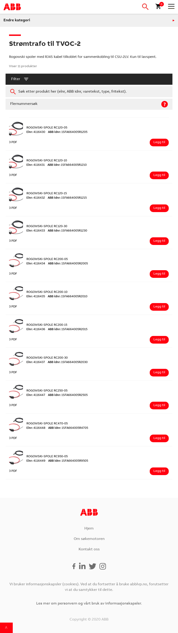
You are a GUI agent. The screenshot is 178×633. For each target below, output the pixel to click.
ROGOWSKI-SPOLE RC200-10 (46, 292)
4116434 (35, 263)
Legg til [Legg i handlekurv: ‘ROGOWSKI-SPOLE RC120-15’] (159, 208)
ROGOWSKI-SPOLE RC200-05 (47, 259)
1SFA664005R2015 (67, 329)
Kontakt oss (89, 549)
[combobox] (89, 91)
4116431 (35, 165)
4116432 (35, 198)
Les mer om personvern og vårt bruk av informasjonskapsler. (89, 603)
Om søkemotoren (89, 539)
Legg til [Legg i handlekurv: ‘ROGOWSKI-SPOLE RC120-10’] (159, 175)
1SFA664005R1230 (67, 230)
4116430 (35, 132)
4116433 (35, 230)
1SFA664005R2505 (68, 395)
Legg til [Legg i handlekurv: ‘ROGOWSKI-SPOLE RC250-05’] (159, 405)
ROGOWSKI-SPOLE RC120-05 (46, 127)
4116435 (35, 296)
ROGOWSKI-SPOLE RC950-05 (47, 456)
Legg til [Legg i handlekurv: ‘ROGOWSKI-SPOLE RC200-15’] (159, 339)
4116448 (35, 428)
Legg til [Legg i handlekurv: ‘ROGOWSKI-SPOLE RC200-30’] (159, 372)
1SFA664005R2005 (68, 263)
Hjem (89, 528)
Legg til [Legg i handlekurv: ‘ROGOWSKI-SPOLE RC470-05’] (159, 438)
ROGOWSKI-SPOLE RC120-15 (46, 193)
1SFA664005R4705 (68, 428)
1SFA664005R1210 (67, 165)
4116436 (35, 329)
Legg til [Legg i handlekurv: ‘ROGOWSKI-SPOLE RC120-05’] (159, 142)
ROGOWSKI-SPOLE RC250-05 (46, 390)
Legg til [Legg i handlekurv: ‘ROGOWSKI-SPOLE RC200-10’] (159, 306)
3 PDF (13, 142)
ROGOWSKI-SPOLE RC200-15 (46, 325)
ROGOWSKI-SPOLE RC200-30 (47, 358)
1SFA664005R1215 (67, 198)
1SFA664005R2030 (68, 362)
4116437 (35, 362)
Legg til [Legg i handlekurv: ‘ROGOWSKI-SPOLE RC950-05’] (159, 471)
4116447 (35, 395)
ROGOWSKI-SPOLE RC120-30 (46, 226)
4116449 (35, 461)
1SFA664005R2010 (67, 296)
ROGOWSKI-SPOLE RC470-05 (47, 423)
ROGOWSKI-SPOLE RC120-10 (46, 160)
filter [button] (20, 79)
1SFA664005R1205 (67, 132)
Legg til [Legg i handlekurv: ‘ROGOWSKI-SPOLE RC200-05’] (159, 274)
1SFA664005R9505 (68, 461)
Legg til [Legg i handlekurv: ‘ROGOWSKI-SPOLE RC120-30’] (159, 241)
